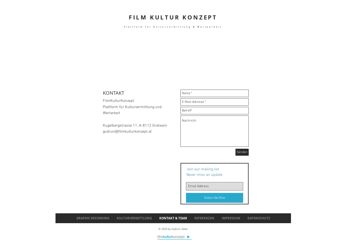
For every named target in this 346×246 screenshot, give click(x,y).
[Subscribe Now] (214, 198)
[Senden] (242, 152)
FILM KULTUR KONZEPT (173, 20)
